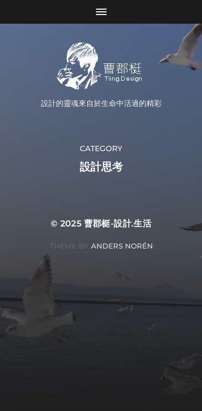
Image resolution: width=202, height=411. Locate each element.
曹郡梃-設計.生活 (118, 223)
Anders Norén (122, 246)
